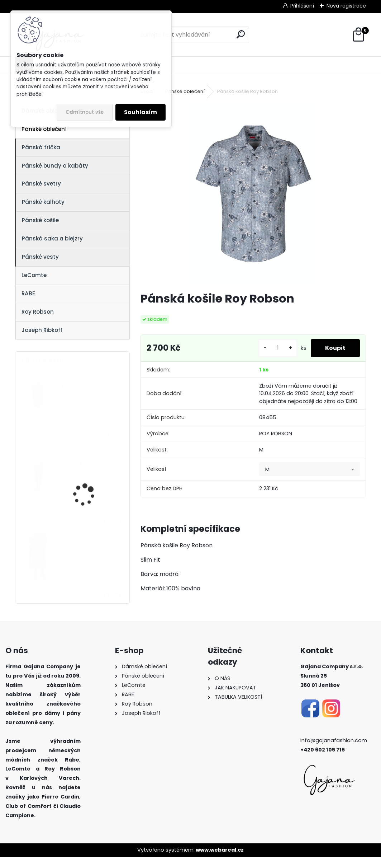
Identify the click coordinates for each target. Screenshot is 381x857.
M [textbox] (267, 469)
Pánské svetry (41, 183)
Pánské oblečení (44, 129)
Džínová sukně (80, 386)
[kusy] (277, 348)
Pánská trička (41, 147)
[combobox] (309, 469)
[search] (241, 34)
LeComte (34, 275)
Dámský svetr (79, 462)
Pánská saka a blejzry (52, 238)
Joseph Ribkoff (42, 330)
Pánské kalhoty (43, 202)
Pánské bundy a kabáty (55, 165)
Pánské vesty (40, 257)
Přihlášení (302, 5)
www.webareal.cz (220, 849)
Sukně (69, 545)
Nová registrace (346, 5)
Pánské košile (40, 220)
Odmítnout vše (85, 112)
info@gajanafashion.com (333, 740)
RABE (28, 293)
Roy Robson (38, 311)
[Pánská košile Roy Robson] (253, 194)
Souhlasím (140, 112)
